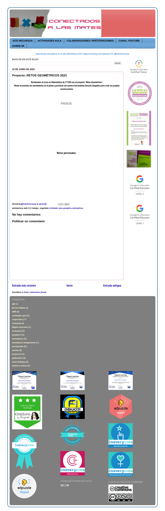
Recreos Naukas (18, 307)
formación (16, 331)
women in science (19, 365)
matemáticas (77, 208)
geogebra (67, 208)
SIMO (14, 311)
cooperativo (17, 319)
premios (15, 350)
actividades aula (55, 208)
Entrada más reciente (24, 285)
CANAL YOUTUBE (129, 40)
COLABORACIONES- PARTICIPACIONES (90, 40)
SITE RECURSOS (23, 40)
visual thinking (18, 361)
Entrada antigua (112, 285)
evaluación (16, 323)
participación (17, 346)
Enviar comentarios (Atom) (35, 292)
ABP (13, 304)
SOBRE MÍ (18, 46)
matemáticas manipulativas (23, 342)
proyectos (16, 354)
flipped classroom (19, 327)
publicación (17, 357)
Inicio (70, 285)
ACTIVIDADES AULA (50, 40)
